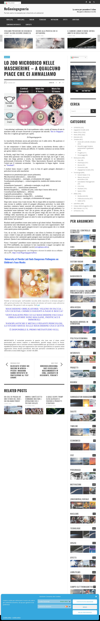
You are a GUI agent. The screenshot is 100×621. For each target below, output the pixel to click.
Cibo (79, 160)
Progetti (80, 153)
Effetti (75, 194)
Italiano (9, 3)
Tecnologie (77, 172)
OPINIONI (77, 127)
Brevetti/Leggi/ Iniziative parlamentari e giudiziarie (82, 291)
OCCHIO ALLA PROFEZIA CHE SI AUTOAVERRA (47, 32)
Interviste (77, 137)
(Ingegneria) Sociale (84, 170)
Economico (81, 167)
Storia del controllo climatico (87, 142)
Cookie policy (7, 617)
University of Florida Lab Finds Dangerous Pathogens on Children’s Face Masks (31, 260)
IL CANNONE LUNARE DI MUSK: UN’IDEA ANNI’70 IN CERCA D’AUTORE (81, 32)
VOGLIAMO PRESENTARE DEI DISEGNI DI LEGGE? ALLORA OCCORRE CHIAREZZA (18, 32)
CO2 (79, 186)
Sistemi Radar (82, 175)
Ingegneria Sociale (79, 130)
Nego (85, 607)
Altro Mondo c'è (79, 208)
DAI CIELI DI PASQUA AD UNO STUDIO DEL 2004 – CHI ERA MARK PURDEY (13, 399)
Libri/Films (77, 203)
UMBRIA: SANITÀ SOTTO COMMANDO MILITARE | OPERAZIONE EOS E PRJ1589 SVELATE (33, 400)
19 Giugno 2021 (11, 83)
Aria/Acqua (81, 163)
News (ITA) (77, 132)
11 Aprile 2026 (39, 35)
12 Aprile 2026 (8, 35)
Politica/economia (83, 198)
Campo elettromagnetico (82, 206)
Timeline (76, 139)
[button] (96, 596)
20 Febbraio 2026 (51, 406)
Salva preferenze (85, 612)
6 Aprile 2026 (7, 403)
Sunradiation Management (86, 182)
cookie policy (16, 617)
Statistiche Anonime (85, 602)
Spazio (80, 191)
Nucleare (80, 188)
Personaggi (81, 155)
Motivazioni (77, 158)
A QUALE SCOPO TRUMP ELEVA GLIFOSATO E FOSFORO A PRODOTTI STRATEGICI (54, 400)
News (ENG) (77, 135)
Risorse (80, 165)
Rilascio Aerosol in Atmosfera (79, 322)
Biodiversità (81, 196)
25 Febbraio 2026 (30, 406)
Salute (7, 57)
